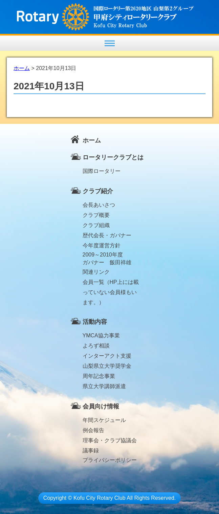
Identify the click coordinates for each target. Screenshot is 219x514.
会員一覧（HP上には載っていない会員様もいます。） (111, 283)
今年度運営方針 (102, 245)
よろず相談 (96, 346)
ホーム (92, 140)
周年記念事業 (99, 376)
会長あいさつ (99, 205)
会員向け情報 (101, 406)
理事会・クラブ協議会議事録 (110, 442)
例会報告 (93, 430)
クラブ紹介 (98, 191)
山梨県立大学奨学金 (107, 366)
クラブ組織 (96, 225)
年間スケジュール (104, 420)
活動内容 (95, 321)
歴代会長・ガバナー (107, 235)
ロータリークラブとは (113, 157)
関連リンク (96, 272)
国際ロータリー (102, 171)
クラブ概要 (96, 215)
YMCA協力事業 (101, 335)
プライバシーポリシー (110, 460)
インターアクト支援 (107, 356)
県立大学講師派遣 (104, 386)
